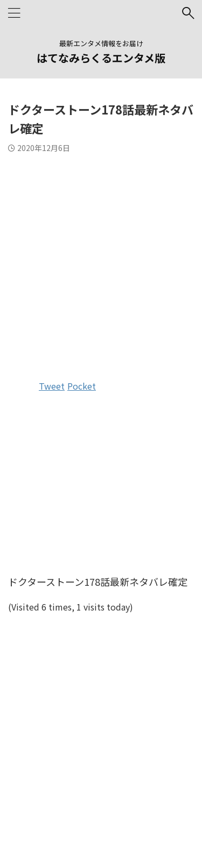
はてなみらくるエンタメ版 (101, 58)
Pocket (81, 385)
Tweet (52, 385)
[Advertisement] (101, 264)
